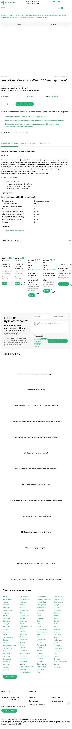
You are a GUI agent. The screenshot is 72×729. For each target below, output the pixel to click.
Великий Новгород (9, 646)
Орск (38, 621)
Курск (22, 645)
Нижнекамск (41, 597)
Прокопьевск (41, 640)
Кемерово (23, 621)
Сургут (56, 605)
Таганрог (57, 613)
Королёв (23, 632)
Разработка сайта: (12, 725)
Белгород (6, 627)
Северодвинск (42, 664)
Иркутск (23, 608)
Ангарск (5, 602)
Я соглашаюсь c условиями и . (41, 341)
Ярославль (58, 667)
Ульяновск (57, 635)
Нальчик (23, 670)
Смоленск (40, 670)
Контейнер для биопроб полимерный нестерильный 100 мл (65, 274)
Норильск (40, 610)
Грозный (6, 670)
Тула (55, 627)
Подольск (40, 637)
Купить (5, 283)
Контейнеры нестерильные (29, 90)
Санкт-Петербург (43, 656)
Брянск (5, 643)
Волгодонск (7, 659)
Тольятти (57, 621)
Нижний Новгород (43, 600)
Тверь (56, 619)
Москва (22, 659)
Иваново (23, 602)
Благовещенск (8, 638)
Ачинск (5, 616)
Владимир (6, 654)
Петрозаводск (42, 629)
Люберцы (23, 651)
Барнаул (6, 624)
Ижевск (22, 605)
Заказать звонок (11, 711)
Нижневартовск (25, 672)
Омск (39, 613)
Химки (56, 643)
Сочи (39, 672)
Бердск (5, 629)
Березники (6, 632)
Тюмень (57, 629)
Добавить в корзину (25, 104)
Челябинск (58, 648)
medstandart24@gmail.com (15, 707)
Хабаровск (58, 640)
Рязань (39, 651)
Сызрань (57, 608)
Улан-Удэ (57, 632)
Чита (55, 654)
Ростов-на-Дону (42, 645)
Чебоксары (58, 646)
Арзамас (6, 605)
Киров (22, 624)
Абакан (5, 597)
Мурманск (23, 661)
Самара (40, 653)
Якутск (56, 665)
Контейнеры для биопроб (19, 88)
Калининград (24, 616)
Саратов (40, 661)
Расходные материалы (37, 705)
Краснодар (24, 637)
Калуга (22, 619)
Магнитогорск (25, 653)
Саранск (40, 659)
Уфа (55, 638)
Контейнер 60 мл (13, 90)
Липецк (22, 648)
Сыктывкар (58, 610)
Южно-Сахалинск (60, 662)
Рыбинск (40, 648)
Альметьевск (7, 600)
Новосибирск (41, 608)
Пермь (39, 627)
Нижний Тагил (42, 602)
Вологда (6, 665)
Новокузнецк (41, 605)
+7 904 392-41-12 (15, 700)
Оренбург (40, 619)
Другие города (12, 677)
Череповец (58, 651)
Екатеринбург (25, 600)
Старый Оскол (59, 600)
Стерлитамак (58, 602)
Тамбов (56, 616)
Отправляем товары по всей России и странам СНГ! (26, 117)
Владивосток (7, 648)
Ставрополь (58, 597)
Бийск (5, 635)
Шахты (56, 657)
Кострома (23, 634)
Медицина (32, 698)
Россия (21, 86)
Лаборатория (55, 698)
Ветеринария (33, 702)
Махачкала (24, 656)
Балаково (6, 619)
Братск (5, 640)
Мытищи (23, 664)
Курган (22, 642)
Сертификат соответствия (14, 231)
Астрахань (6, 613)
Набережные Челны (27, 667)
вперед (68, 240)
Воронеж (6, 667)
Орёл (39, 616)
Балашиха (6, 621)
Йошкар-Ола (24, 610)
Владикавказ (7, 651)
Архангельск (7, 610)
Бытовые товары (57, 702)
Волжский (6, 662)
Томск (56, 624)
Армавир (6, 608)
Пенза (39, 624)
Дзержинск (24, 597)
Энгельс (57, 659)
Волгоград (6, 657)
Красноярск (24, 640)
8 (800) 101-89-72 (33, 2)
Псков (39, 642)
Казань (22, 613)
